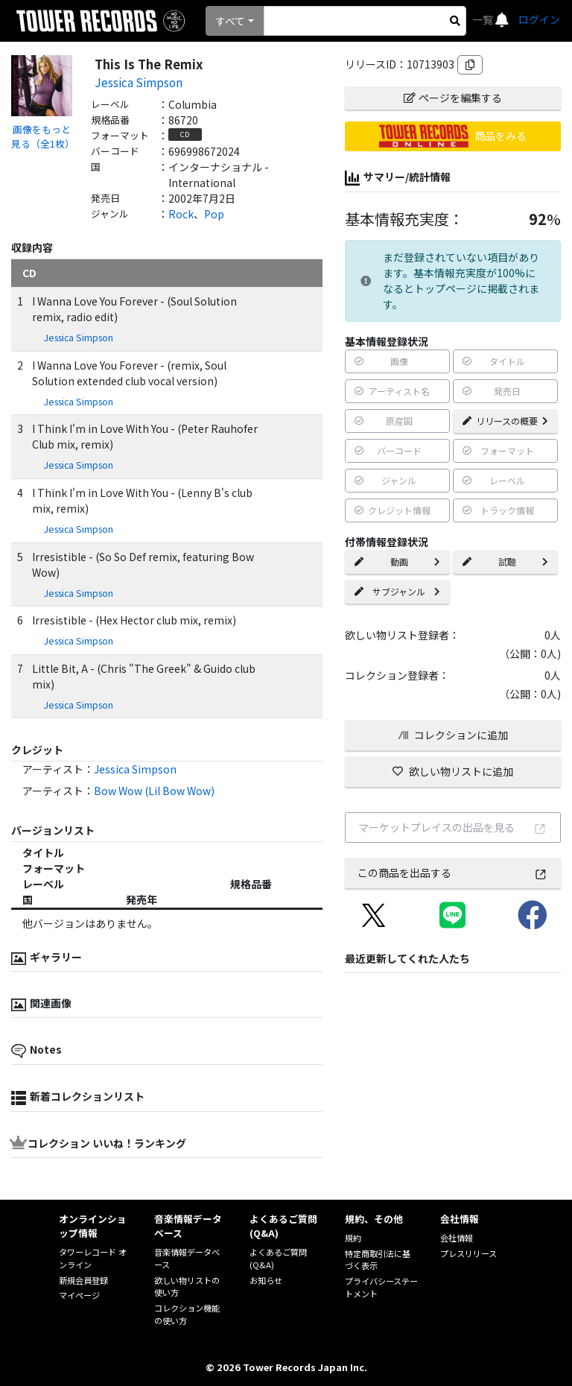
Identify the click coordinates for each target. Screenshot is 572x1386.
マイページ (79, 1295)
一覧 (483, 19)
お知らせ (266, 1280)
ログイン (539, 19)
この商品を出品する (452, 872)
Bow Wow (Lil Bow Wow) (154, 790)
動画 (397, 561)
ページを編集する (453, 97)
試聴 (505, 561)
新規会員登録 (83, 1280)
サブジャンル (397, 591)
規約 (353, 1238)
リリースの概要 (505, 420)
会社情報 (456, 1238)
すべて (230, 20)
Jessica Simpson (138, 82)
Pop (214, 213)
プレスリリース (468, 1253)
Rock (181, 213)
